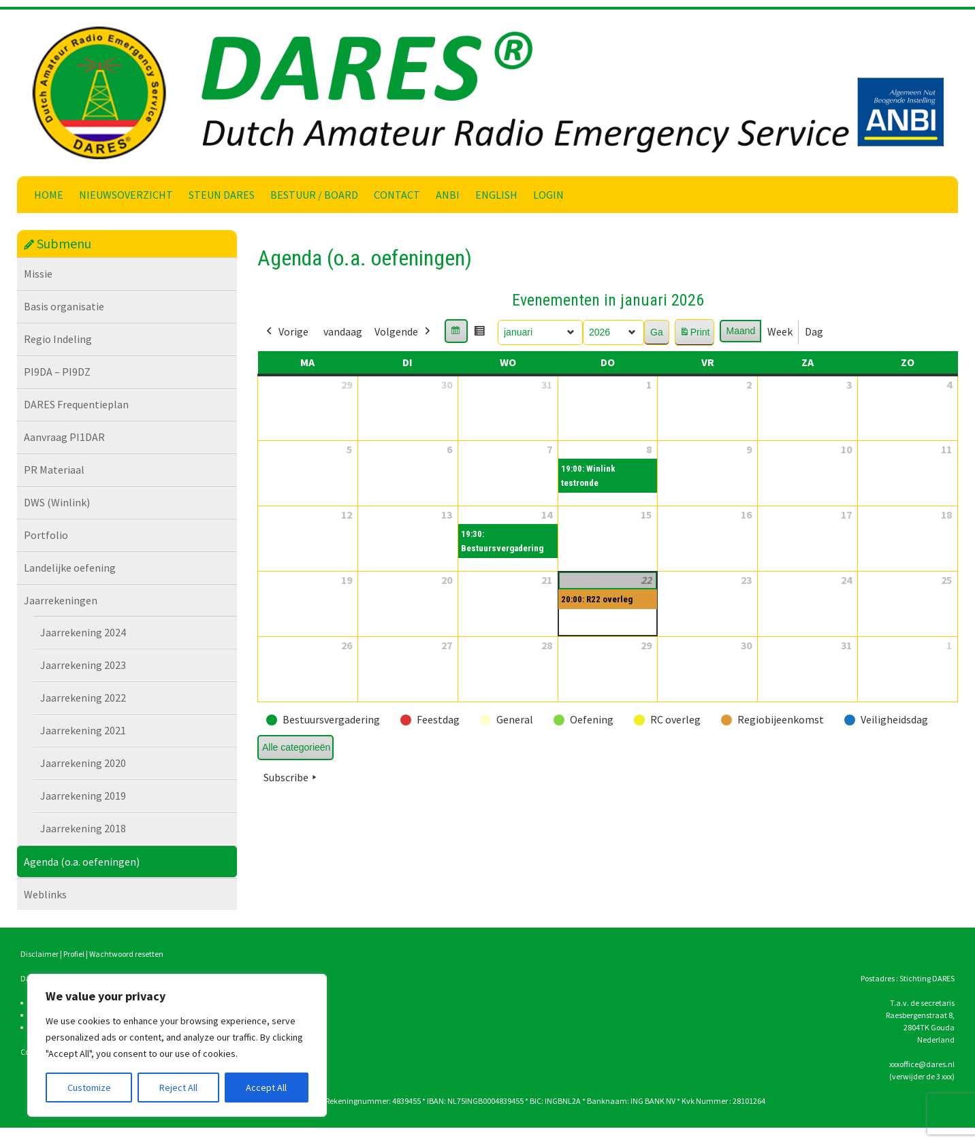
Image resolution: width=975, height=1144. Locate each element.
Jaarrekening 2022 (83, 697)
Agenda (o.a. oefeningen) (82, 861)
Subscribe (291, 778)
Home (48, 194)
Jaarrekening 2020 (83, 763)
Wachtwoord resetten (126, 954)
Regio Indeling (58, 339)
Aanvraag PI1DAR (64, 437)
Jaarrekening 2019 (83, 795)
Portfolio (46, 535)
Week (780, 331)
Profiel (73, 954)
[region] (177, 1045)
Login (548, 194)
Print (694, 334)
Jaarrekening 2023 (83, 665)
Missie (38, 273)
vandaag (342, 331)
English (496, 194)
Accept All (266, 1087)
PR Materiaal (54, 469)
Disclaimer (39, 954)
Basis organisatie (64, 306)
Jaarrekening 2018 (83, 828)
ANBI (448, 194)
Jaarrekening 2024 (83, 632)
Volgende (403, 332)
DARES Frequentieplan (76, 404)
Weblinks (45, 894)
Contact (397, 194)
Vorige (285, 332)
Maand (740, 330)
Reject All (178, 1087)
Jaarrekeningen (60, 600)
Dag (814, 331)
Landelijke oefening (70, 567)
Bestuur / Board (314, 194)
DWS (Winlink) (57, 502)
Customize (89, 1087)
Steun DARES (222, 194)
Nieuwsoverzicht (126, 194)
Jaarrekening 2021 (83, 730)
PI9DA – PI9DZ (57, 371)
